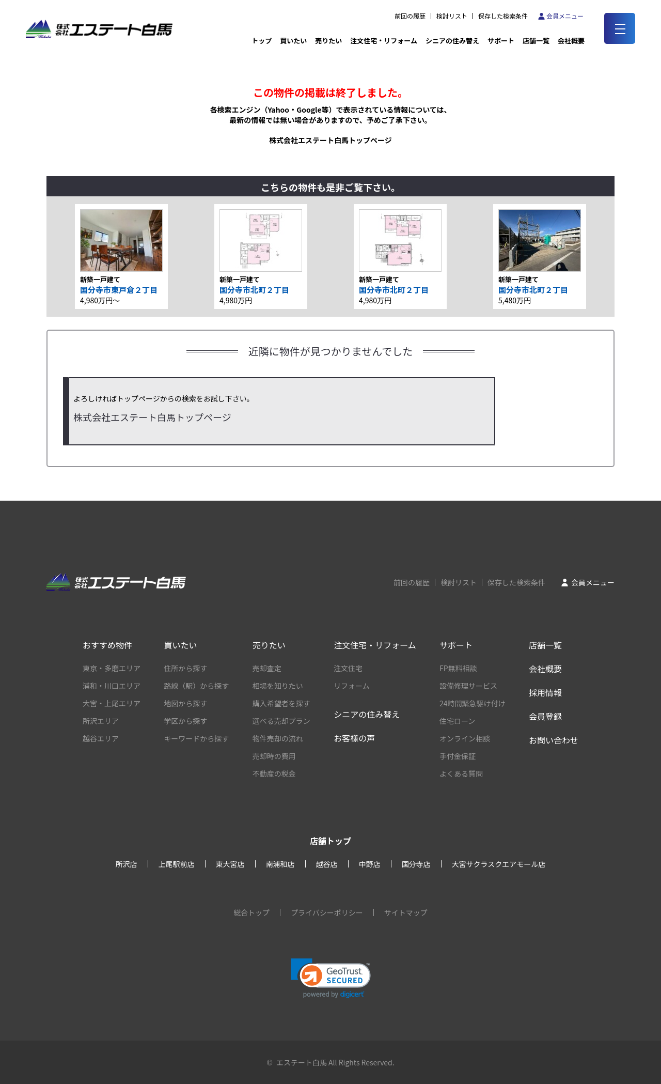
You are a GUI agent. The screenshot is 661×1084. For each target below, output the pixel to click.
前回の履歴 (410, 16)
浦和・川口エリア (111, 685)
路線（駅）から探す (196, 685)
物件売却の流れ (278, 738)
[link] (330, 978)
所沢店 (126, 864)
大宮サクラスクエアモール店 (499, 864)
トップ (261, 40)
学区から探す (185, 721)
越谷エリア (101, 738)
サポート (500, 40)
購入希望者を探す (281, 703)
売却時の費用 (274, 756)
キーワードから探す (196, 738)
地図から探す (185, 703)
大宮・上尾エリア (111, 703)
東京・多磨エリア (111, 668)
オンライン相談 (464, 738)
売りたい (328, 40)
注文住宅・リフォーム (383, 40)
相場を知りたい (278, 685)
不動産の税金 (274, 773)
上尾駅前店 (177, 864)
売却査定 (267, 668)
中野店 (370, 864)
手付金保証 (457, 756)
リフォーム (352, 685)
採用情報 (545, 692)
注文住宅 (348, 668)
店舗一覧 (536, 40)
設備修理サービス (468, 685)
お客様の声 (354, 738)
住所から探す (185, 668)
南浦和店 (280, 864)
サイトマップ (406, 912)
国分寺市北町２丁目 (254, 289)
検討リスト (451, 16)
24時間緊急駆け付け (472, 703)
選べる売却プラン (281, 721)
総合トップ (251, 912)
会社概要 (545, 668)
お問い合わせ (553, 740)
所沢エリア (101, 721)
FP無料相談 (458, 668)
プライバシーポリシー (327, 912)
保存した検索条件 (503, 16)
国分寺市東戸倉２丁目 (119, 289)
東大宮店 (230, 864)
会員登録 (545, 716)
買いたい (293, 40)
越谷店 (327, 864)
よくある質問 (461, 773)
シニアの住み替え (452, 40)
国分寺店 (416, 864)
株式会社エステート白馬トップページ (330, 140)
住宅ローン (457, 721)
